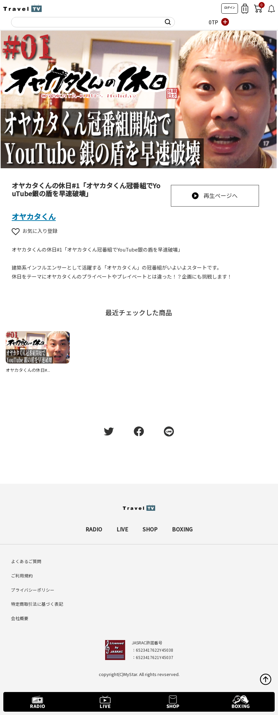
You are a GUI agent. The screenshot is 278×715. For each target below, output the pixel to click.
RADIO (93, 529)
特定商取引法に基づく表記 (37, 604)
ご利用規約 (22, 575)
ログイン (229, 7)
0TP (213, 22)
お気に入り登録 (34, 230)
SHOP (150, 529)
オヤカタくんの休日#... (28, 370)
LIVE (122, 529)
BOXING (182, 529)
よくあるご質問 (26, 561)
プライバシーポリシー (32, 590)
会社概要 (19, 618)
